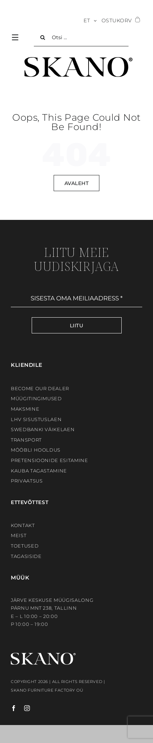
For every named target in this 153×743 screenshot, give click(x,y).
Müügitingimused (36, 398)
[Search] (43, 37)
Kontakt (23, 525)
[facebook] (14, 708)
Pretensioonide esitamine (49, 460)
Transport (26, 440)
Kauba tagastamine (39, 471)
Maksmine (25, 409)
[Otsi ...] (81, 37)
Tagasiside (26, 556)
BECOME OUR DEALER (40, 388)
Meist (18, 535)
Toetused (25, 546)
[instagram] (23, 708)
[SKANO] (78, 59)
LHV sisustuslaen (36, 419)
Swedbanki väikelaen (43, 429)
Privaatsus (27, 481)
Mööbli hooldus (35, 450)
